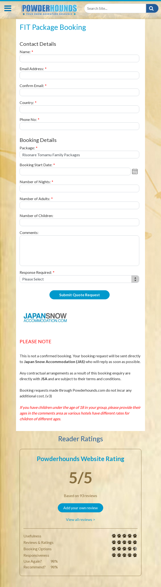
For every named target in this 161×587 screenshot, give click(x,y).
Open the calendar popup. (135, 171)
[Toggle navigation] (8, 8)
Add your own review (80, 507)
